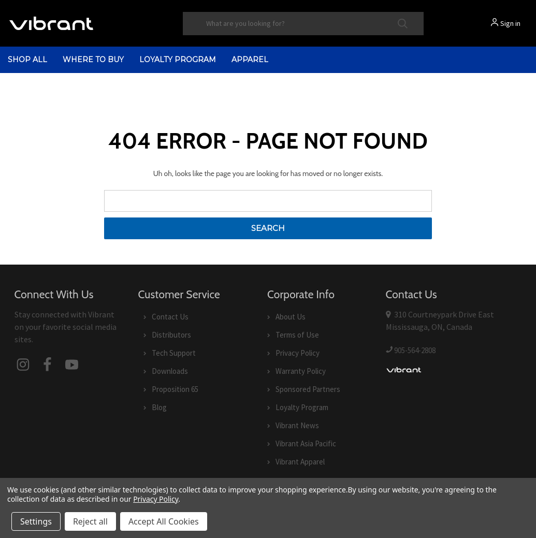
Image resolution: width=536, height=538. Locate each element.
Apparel (249, 59)
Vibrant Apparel (300, 462)
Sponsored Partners (308, 389)
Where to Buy (93, 59)
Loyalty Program (177, 59)
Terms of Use (297, 335)
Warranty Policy (301, 371)
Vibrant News (297, 425)
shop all (27, 59)
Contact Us (170, 317)
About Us (291, 317)
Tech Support (174, 353)
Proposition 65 (175, 389)
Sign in (510, 23)
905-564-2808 (415, 350)
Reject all (90, 521)
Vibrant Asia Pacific (306, 443)
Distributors (171, 335)
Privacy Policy (298, 353)
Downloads (170, 371)
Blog (159, 407)
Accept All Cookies (163, 521)
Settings (36, 521)
